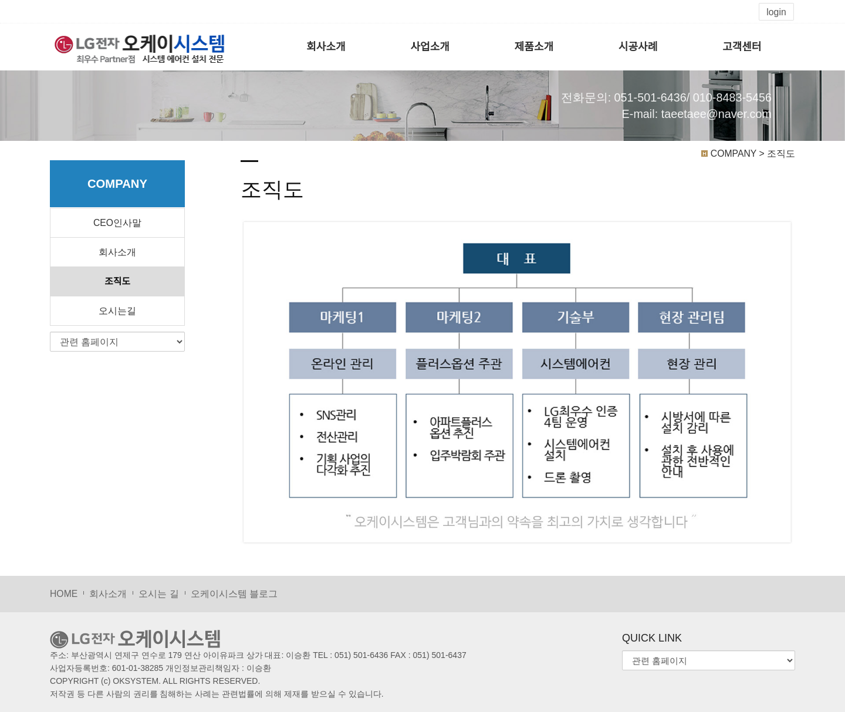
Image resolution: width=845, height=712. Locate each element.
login (776, 12)
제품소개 (534, 47)
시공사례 (637, 47)
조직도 (117, 281)
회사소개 (325, 47)
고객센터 (741, 47)
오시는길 (117, 311)
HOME (63, 594)
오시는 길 (158, 594)
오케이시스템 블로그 (234, 594)
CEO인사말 (117, 223)
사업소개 (430, 47)
